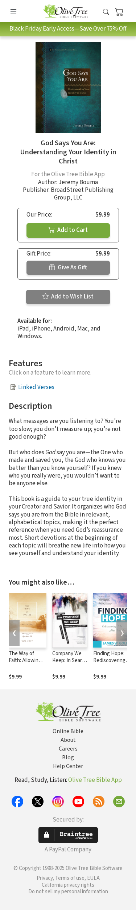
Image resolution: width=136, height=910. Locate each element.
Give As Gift (68, 267)
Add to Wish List (68, 296)
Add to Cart (68, 230)
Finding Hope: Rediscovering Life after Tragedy (109, 664)
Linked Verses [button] (36, 387)
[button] (106, 12)
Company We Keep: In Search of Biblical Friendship (69, 664)
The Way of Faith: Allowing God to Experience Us (25, 664)
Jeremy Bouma (78, 182)
